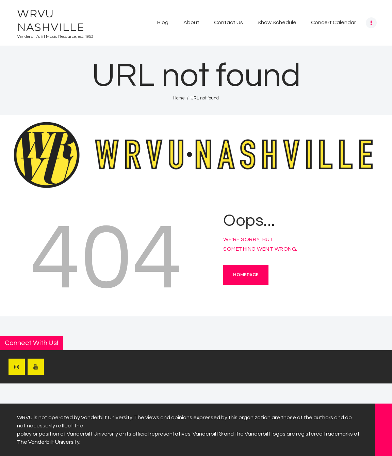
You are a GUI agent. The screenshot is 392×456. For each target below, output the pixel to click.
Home (179, 98)
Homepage (246, 274)
